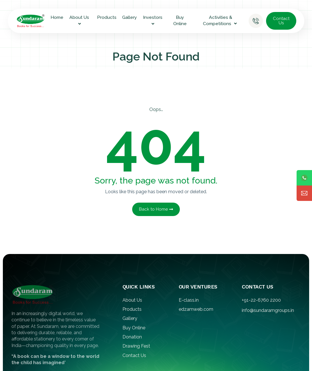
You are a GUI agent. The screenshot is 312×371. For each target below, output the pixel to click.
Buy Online (180, 20)
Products (106, 17)
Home (57, 17)
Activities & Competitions (220, 21)
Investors (153, 21)
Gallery (129, 17)
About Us (80, 21)
